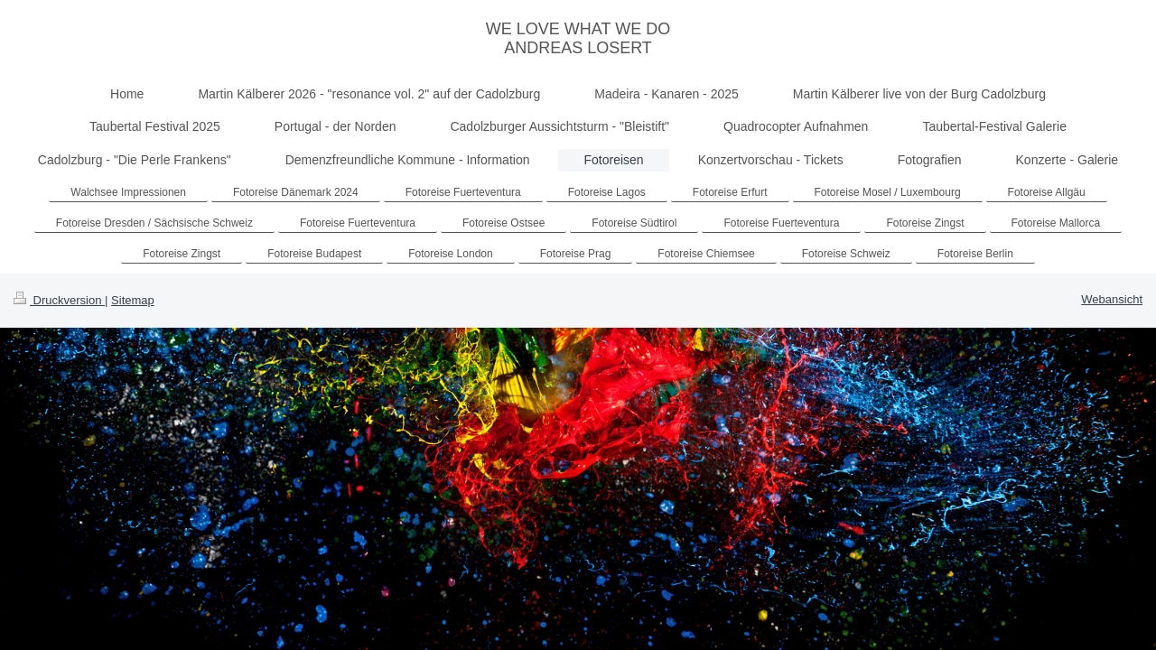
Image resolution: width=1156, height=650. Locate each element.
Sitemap (132, 300)
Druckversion (59, 300)
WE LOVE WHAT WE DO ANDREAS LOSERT (578, 38)
